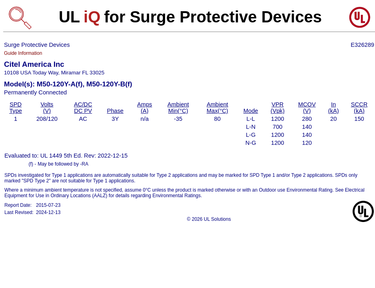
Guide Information (23, 53)
